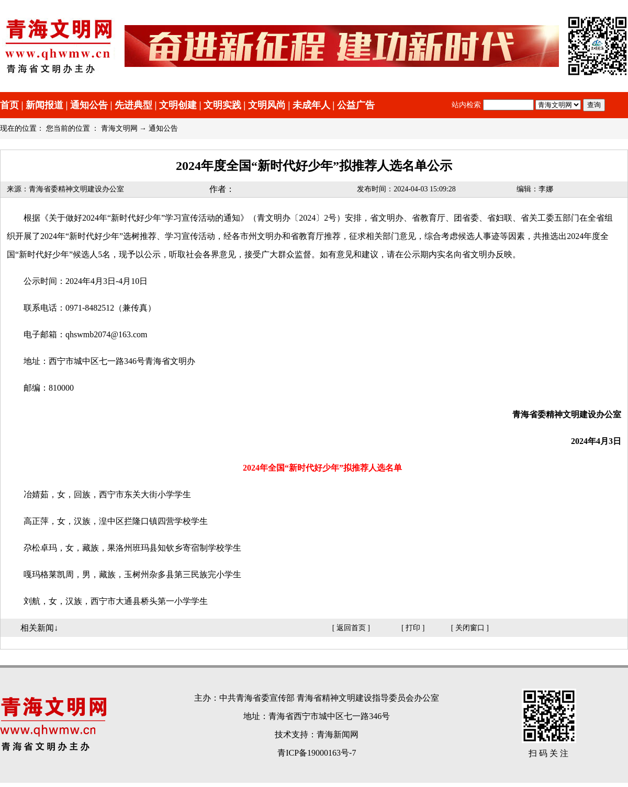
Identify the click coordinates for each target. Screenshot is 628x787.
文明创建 (178, 105)
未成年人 (311, 105)
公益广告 (356, 105)
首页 (9, 105)
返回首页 (351, 628)
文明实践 (222, 105)
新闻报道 (44, 105)
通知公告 (89, 105)
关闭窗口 (470, 628)
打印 (413, 628)
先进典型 (133, 105)
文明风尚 (267, 105)
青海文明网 (119, 128)
